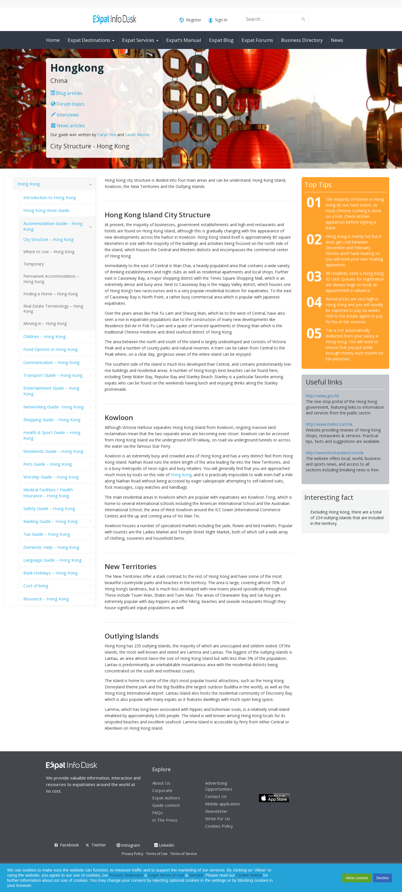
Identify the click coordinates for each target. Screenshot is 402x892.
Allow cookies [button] (357, 878)
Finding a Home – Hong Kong (50, 293)
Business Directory (302, 40)
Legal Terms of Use (166, 875)
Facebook (69, 845)
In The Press (165, 820)
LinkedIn (164, 845)
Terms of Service (183, 853)
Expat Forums (257, 40)
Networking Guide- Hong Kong (53, 407)
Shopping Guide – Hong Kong (52, 419)
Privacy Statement (126, 875)
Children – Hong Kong (44, 336)
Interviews (65, 115)
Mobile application (222, 804)
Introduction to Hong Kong (49, 197)
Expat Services (138, 40)
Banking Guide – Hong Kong (50, 521)
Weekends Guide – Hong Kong (53, 451)
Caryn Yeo (106, 134)
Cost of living (35, 585)
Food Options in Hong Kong (50, 349)
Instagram (128, 845)
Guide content (166, 805)
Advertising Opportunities (218, 786)
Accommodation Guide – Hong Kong (53, 226)
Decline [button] (382, 878)
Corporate (162, 790)
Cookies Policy (219, 826)
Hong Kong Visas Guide (46, 210)
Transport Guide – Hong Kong (53, 375)
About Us (161, 783)
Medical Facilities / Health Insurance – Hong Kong (48, 492)
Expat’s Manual (183, 40)
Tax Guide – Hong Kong (46, 534)
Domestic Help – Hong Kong (51, 547)
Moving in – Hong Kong (45, 323)
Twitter (98, 845)
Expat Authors (166, 798)
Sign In (217, 20)
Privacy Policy (132, 853)
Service (196, 875)
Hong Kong (181, 474)
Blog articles (66, 93)
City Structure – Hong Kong (48, 239)
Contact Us (216, 796)
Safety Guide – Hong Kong (49, 508)
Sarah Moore (137, 134)
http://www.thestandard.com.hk (335, 452)
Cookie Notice (249, 875)
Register (190, 20)
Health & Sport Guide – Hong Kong (52, 435)
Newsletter (216, 811)
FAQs (157, 812)
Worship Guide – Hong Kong (51, 477)
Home (53, 40)
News (337, 40)
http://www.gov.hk (322, 395)
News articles (68, 125)
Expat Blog (221, 40)
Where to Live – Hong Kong (48, 251)
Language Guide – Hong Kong (52, 560)
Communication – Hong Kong (51, 362)
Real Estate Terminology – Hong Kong (53, 308)
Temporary (33, 264)
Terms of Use (157, 853)
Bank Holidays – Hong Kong (50, 573)
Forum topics (67, 104)
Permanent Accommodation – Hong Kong (51, 278)
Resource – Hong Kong (46, 599)
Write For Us (217, 818)
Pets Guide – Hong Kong (47, 464)
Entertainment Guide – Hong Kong (51, 390)
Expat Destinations (89, 40)
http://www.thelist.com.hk (329, 424)
